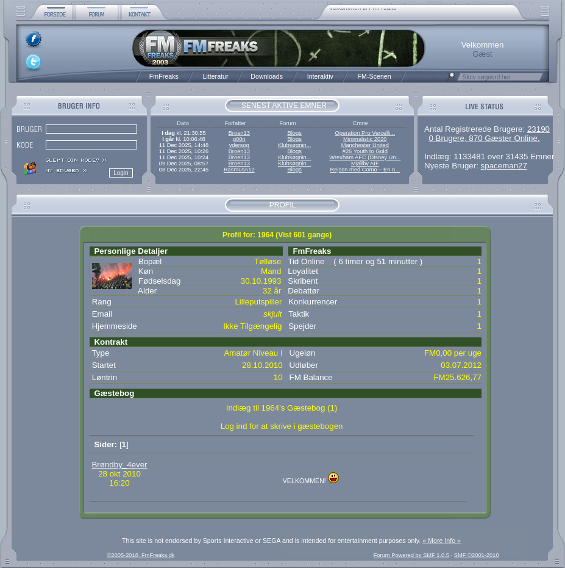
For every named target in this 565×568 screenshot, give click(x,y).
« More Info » (441, 540)
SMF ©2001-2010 (476, 555)
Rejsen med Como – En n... (365, 170)
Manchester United (365, 145)
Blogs (294, 133)
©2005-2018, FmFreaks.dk (140, 555)
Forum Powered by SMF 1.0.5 (411, 555)
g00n (239, 139)
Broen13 (239, 133)
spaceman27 (504, 165)
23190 (538, 129)
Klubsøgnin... (294, 145)
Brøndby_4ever (119, 464)
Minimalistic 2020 (365, 139)
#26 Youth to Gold (365, 151)
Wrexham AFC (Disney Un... (364, 157)
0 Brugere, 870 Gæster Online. (483, 138)
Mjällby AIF (365, 163)
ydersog (239, 145)
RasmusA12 (239, 170)
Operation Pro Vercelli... (365, 133)
